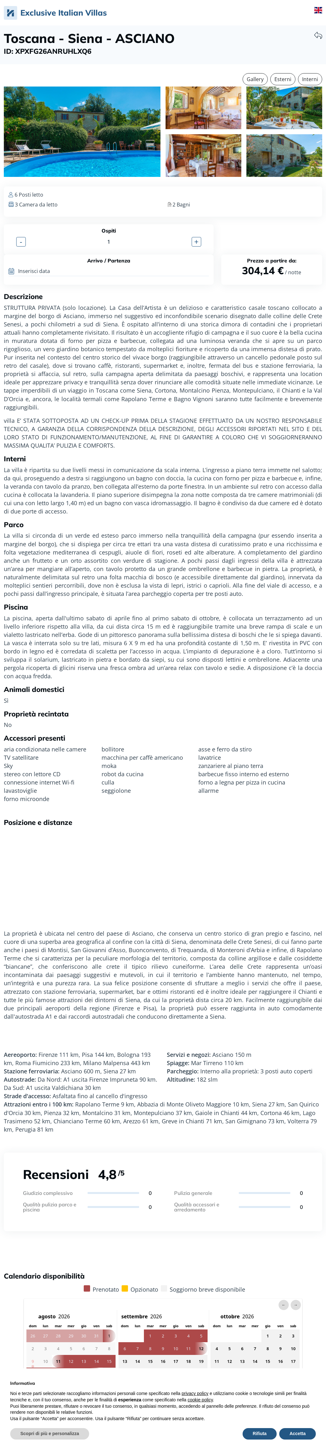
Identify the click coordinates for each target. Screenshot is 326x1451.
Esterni (282, 79)
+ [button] (196, 242)
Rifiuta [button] (260, 1433)
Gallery (255, 79)
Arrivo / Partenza (108, 260)
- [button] (21, 242)
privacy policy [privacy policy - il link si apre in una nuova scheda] (195, 1393)
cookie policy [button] (200, 1399)
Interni (310, 79)
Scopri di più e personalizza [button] (49, 1433)
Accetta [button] (297, 1433)
